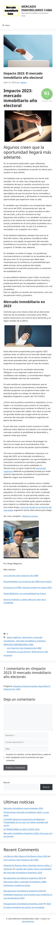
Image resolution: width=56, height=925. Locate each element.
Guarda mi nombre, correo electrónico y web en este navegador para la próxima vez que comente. (28, 757)
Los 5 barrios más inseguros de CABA (21, 575)
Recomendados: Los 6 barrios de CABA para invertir (28, 581)
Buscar (7, 782)
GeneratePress (28, 921)
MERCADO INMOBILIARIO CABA (36, 8)
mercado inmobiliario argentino (31, 640)
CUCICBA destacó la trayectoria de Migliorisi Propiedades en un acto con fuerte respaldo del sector (26, 822)
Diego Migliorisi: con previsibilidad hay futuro (25, 593)
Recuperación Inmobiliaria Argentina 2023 (23, 878)
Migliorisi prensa (30, 516)
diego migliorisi (14, 637)
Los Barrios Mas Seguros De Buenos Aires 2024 (26, 856)
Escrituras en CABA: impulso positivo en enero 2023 (28, 587)
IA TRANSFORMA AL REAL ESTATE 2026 (21, 829)
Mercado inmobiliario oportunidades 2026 (23, 808)
